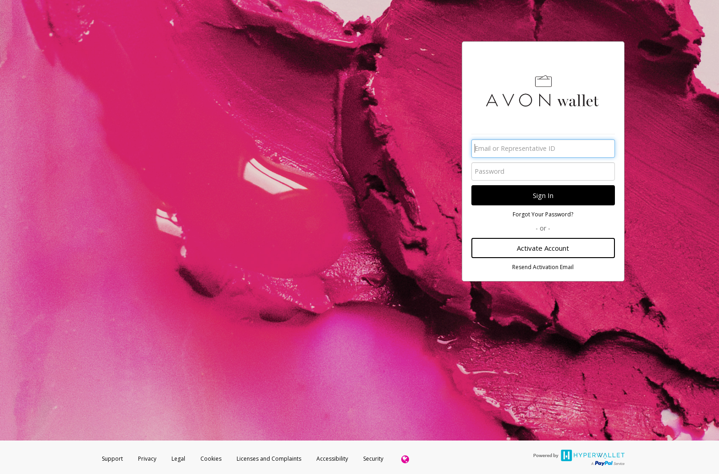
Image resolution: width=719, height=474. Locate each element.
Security (373, 459)
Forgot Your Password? (543, 214)
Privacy (147, 459)
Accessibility (332, 459)
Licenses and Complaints (270, 459)
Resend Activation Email (543, 267)
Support (112, 459)
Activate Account (543, 248)
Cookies (210, 459)
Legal (178, 459)
